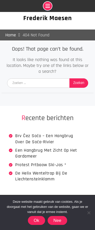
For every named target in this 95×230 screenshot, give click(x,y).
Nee (57, 220)
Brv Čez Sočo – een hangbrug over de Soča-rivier (44, 139)
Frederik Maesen (47, 18)
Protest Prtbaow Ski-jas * (40, 165)
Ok (36, 220)
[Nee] (88, 212)
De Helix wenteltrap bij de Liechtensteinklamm (41, 176)
